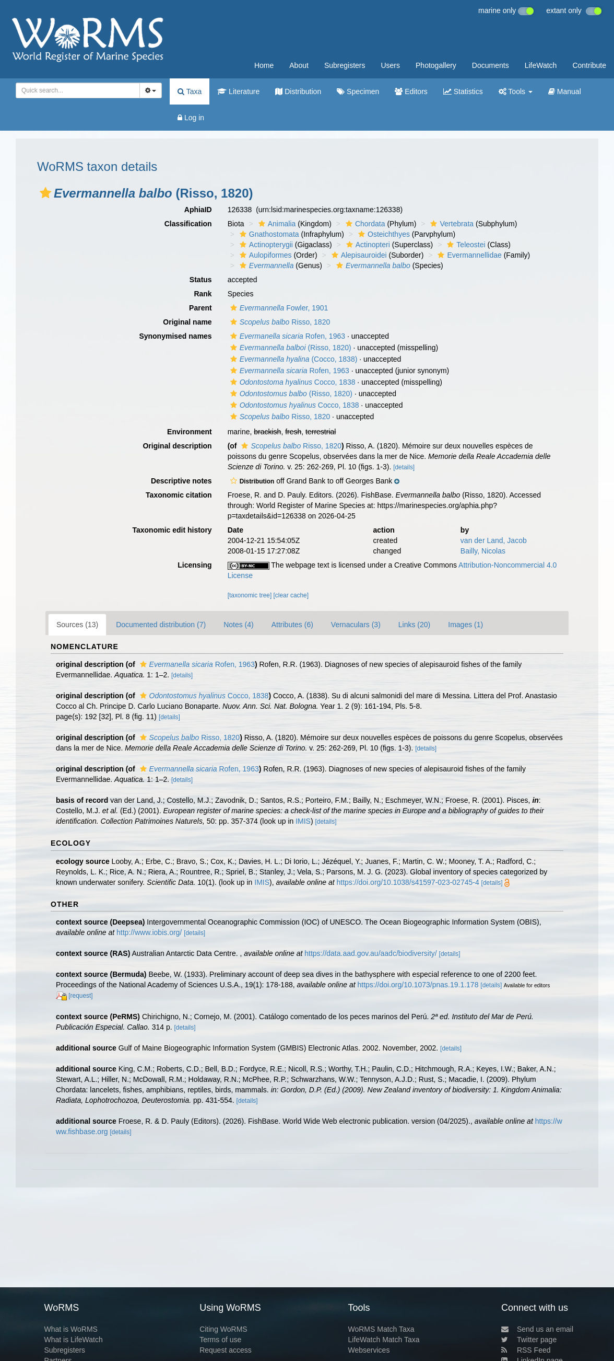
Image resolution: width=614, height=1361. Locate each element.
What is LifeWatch (73, 1339)
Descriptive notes (181, 481)
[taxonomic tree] (250, 595)
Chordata (364, 224)
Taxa (190, 91)
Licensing (194, 565)
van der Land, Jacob (493, 540)
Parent (200, 308)
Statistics (463, 91)
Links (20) (414, 624)
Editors (411, 91)
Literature (238, 91)
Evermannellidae (468, 255)
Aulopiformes (264, 255)
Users (390, 65)
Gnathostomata (268, 234)
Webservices (369, 1350)
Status (201, 279)
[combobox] (78, 90)
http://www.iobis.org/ (149, 932)
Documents (490, 65)
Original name (187, 322)
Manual (564, 91)
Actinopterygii (265, 244)
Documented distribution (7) (161, 624)
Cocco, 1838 (292, 382)
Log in (191, 117)
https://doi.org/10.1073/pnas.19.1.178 (417, 985)
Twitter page (529, 1339)
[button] (45, 193)
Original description (177, 446)
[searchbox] (76, 90)
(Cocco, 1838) (293, 359)
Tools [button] (516, 91)
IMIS (303, 821)
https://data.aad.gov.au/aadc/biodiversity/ (370, 953)
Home (264, 65)
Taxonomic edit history (171, 530)
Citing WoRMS (223, 1329)
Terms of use (220, 1339)
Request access (225, 1350)
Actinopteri (367, 244)
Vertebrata (451, 224)
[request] (80, 995)
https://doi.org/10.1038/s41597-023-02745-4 (408, 882)
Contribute (589, 65)
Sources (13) (77, 624)
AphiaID (198, 209)
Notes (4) (238, 624)
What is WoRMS (70, 1329)
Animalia (276, 224)
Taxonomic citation (179, 495)
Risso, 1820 (279, 322)
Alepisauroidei (358, 255)
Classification (188, 224)
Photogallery (436, 65)
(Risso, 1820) (289, 347)
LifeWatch (541, 65)
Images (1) (465, 624)
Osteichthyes (383, 234)
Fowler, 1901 (278, 308)
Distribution (298, 91)
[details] (404, 467)
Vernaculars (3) (356, 624)
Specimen (358, 91)
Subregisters (344, 65)
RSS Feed (526, 1350)
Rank (202, 294)
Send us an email (537, 1329)
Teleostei (464, 244)
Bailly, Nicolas (482, 551)
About (299, 65)
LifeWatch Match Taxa (384, 1339)
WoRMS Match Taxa (381, 1329)
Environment (189, 432)
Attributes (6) (292, 624)
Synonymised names (175, 336)
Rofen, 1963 (286, 336)
